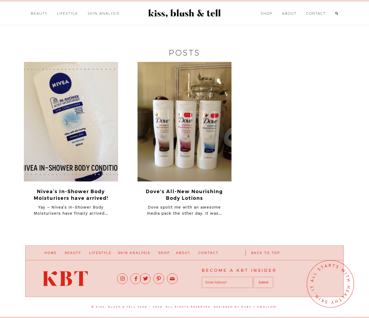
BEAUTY (73, 253)
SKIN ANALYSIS (134, 253)
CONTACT (208, 253)
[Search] (337, 13)
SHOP (164, 253)
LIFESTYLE (100, 253)
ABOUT (183, 253)
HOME (50, 253)
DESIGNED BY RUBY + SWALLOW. (246, 306)
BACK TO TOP (265, 253)
